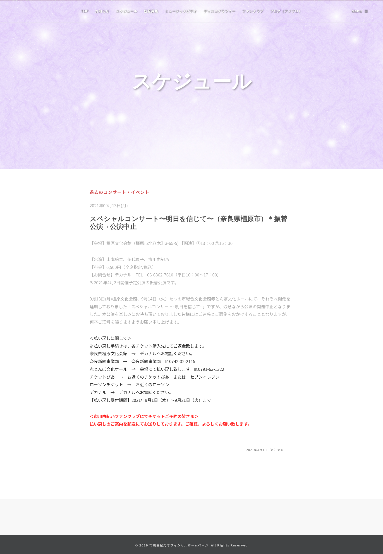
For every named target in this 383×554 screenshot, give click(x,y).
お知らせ (102, 11)
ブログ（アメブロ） (286, 11)
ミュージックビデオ (181, 11)
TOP (84, 11)
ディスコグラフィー (219, 11)
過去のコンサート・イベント (120, 192)
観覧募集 (151, 11)
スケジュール (126, 11)
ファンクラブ (252, 11)
